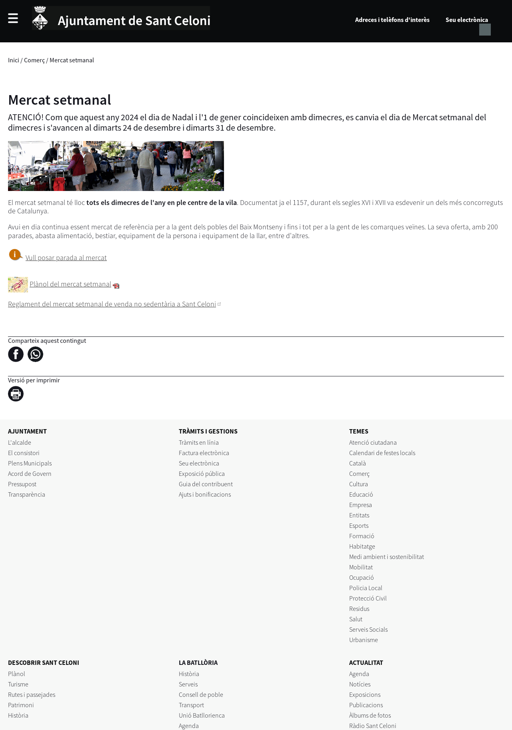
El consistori (24, 453)
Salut (355, 619)
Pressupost (22, 484)
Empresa (360, 505)
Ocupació (361, 577)
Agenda (189, 726)
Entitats (359, 515)
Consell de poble (201, 694)
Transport (191, 705)
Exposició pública (202, 473)
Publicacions (366, 705)
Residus (359, 609)
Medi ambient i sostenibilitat (386, 557)
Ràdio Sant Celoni (372, 726)
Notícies (359, 684)
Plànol (16, 674)
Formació (361, 536)
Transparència (26, 494)
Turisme (18, 684)
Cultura (358, 484)
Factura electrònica (204, 453)
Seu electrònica (467, 20)
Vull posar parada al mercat (66, 257)
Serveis (188, 684)
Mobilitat (361, 567)
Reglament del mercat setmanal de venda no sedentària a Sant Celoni (112, 303)
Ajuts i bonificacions (205, 494)
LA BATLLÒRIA (198, 662)
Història (18, 715)
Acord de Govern (30, 473)
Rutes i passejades (31, 694)
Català (357, 463)
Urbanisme (363, 640)
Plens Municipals (30, 463)
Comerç (34, 60)
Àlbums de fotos (370, 715)
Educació (361, 494)
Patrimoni (21, 705)
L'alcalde (19, 442)
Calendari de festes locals (382, 453)
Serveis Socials (368, 629)
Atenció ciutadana (373, 442)
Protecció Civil (368, 598)
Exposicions (364, 694)
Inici (13, 60)
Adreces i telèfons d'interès (392, 20)
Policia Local (365, 588)
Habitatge (362, 546)
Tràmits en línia (199, 442)
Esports (358, 525)
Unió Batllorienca (202, 715)
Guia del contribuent (206, 484)
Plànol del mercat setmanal (70, 283)
